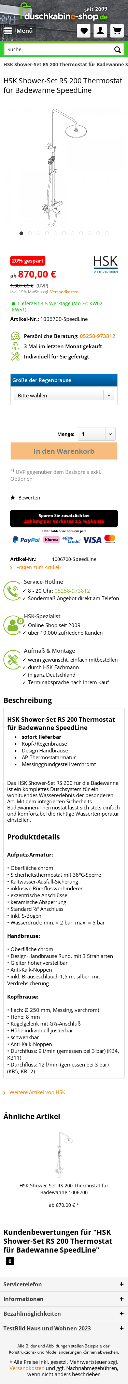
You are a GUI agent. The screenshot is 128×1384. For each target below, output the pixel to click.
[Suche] (64, 49)
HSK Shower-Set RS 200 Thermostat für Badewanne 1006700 (64, 1189)
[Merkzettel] (83, 31)
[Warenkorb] (117, 31)
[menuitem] (13, 31)
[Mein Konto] (100, 31)
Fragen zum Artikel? (35, 567)
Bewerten (25, 497)
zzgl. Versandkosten (60, 292)
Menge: (65, 434)
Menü (18, 29)
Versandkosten (27, 1368)
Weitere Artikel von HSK (34, 1092)
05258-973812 (97, 336)
